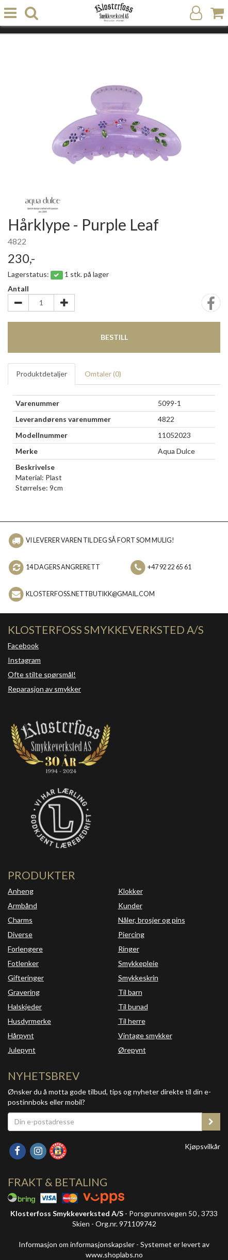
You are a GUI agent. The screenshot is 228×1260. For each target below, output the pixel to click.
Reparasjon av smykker (44, 688)
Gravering (24, 992)
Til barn (130, 992)
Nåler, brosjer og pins (151, 919)
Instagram (24, 660)
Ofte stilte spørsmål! (42, 674)
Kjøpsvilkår (202, 1146)
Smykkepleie (138, 963)
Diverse (20, 934)
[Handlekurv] (217, 13)
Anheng (21, 891)
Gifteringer (26, 977)
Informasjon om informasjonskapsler (77, 1244)
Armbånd (22, 905)
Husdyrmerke (29, 1021)
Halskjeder (25, 1006)
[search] (31, 13)
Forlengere (25, 948)
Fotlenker (23, 963)
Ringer (128, 948)
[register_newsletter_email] (211, 1122)
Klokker (130, 891)
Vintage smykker (145, 1035)
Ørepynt (132, 1049)
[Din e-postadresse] (105, 1121)
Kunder (130, 905)
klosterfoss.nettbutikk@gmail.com (90, 594)
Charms (20, 919)
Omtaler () (103, 373)
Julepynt (22, 1049)
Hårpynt (21, 1035)
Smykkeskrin (138, 977)
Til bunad (133, 1006)
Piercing (131, 934)
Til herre (131, 1021)
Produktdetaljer (41, 373)
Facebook (23, 645)
